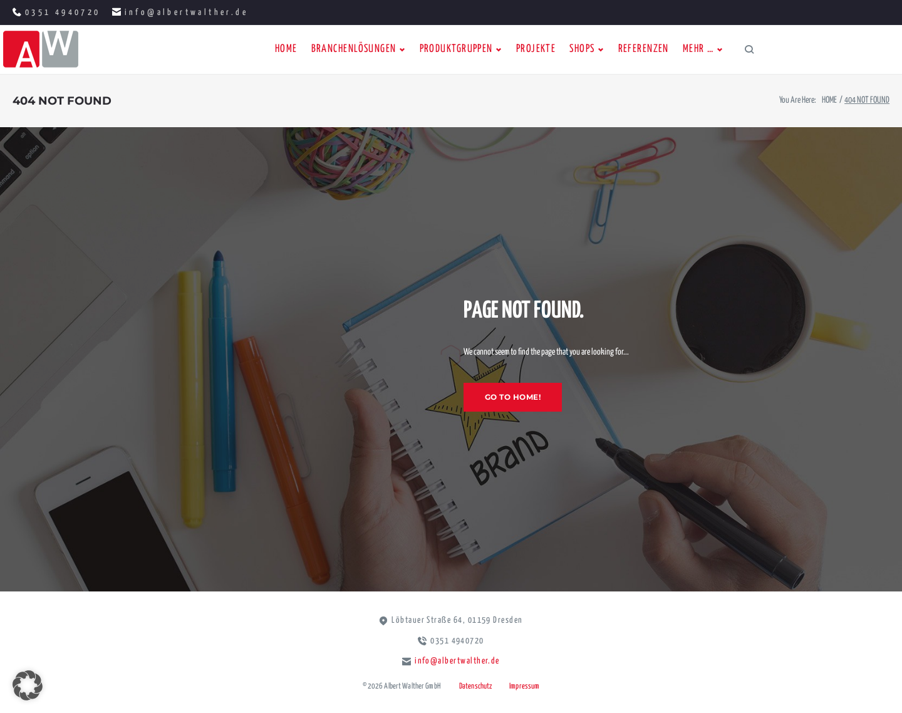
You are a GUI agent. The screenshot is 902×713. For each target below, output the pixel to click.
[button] (27, 685)
